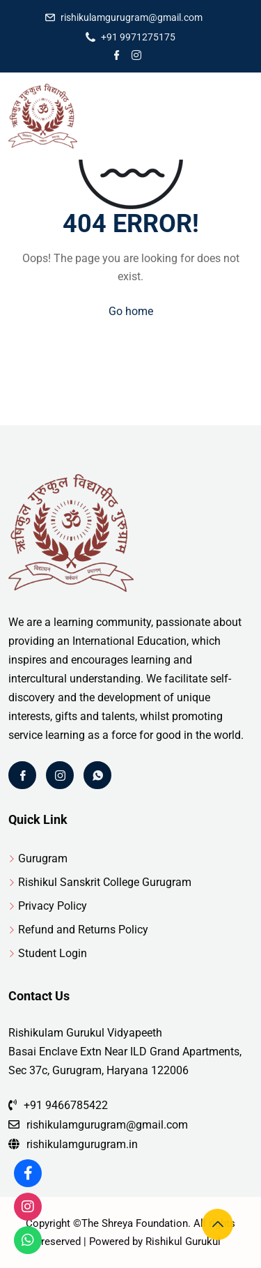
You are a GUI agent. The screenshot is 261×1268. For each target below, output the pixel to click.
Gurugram (43, 858)
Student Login (52, 953)
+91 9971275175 (138, 37)
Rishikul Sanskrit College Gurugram (104, 882)
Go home (131, 311)
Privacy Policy (52, 905)
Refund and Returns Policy (83, 929)
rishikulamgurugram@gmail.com (132, 17)
